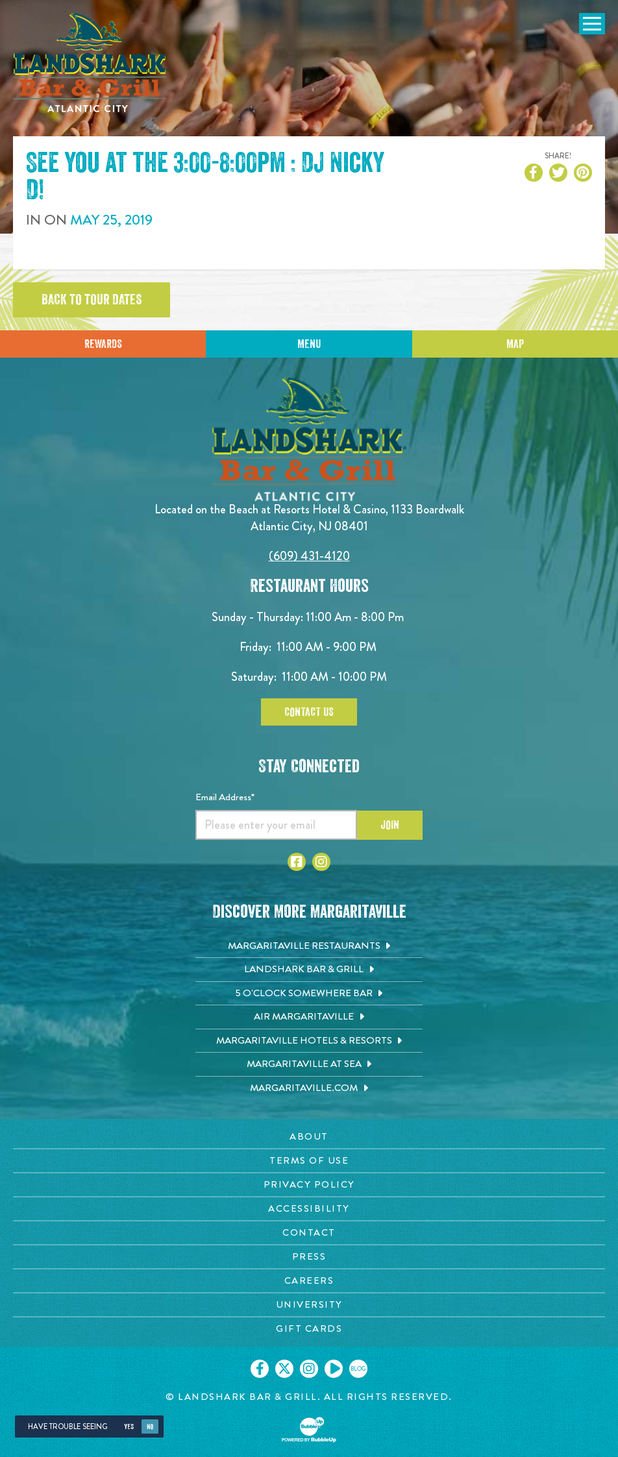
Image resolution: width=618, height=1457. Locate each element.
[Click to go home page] (91, 62)
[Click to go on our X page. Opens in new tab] (284, 1369)
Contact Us (309, 712)
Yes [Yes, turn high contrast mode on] (129, 1426)
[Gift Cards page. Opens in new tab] (309, 1328)
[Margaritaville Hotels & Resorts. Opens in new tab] (309, 1041)
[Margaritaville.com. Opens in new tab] (309, 1088)
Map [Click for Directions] (515, 344)
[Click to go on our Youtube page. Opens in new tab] (334, 1369)
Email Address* (224, 797)
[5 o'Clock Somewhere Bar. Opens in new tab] (309, 993)
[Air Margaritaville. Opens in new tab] (309, 1017)
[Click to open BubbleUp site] (309, 1429)
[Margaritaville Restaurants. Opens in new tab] (309, 946)
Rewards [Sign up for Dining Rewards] (103, 344)
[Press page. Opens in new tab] (309, 1256)
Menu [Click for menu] (309, 344)
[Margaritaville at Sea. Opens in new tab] (309, 1064)
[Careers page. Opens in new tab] (309, 1280)
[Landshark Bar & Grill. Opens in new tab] (309, 969)
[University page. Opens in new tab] (309, 1304)
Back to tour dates (92, 300)
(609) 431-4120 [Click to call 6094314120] (309, 556)
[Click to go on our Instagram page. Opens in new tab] (309, 1369)
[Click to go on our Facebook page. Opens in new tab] (260, 1369)
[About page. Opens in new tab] (309, 1136)
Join (389, 825)
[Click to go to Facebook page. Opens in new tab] (297, 862)
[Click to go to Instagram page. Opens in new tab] (321, 862)
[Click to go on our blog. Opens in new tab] (358, 1369)
